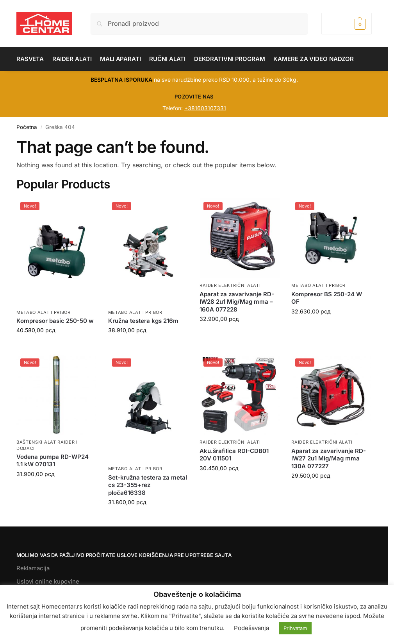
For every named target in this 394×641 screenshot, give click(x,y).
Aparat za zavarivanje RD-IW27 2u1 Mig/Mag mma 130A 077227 (328, 458)
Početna (26, 127)
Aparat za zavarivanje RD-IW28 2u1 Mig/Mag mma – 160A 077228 (237, 301)
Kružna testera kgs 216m (143, 320)
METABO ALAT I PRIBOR (43, 312)
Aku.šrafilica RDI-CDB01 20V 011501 (234, 454)
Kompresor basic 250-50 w (55, 320)
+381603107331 (205, 108)
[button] (346, 23)
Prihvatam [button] (295, 628)
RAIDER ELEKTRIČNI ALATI (230, 285)
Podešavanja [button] (251, 628)
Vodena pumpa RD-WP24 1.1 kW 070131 (52, 460)
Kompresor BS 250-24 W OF (326, 298)
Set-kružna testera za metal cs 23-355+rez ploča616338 (147, 485)
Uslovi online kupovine (47, 581)
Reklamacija (33, 568)
